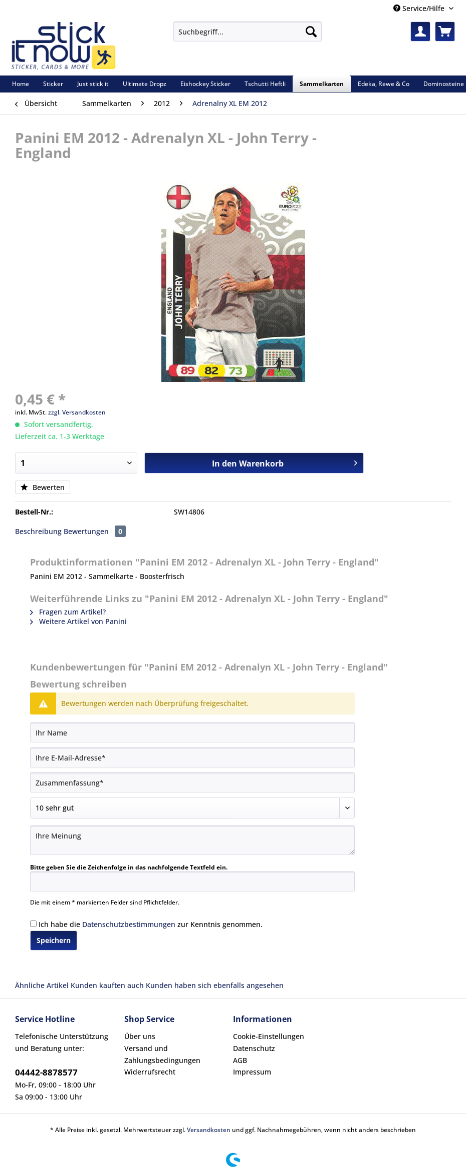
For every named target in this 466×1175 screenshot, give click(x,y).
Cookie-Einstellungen (268, 1036)
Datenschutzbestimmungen (128, 924)
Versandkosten (208, 1130)
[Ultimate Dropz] (144, 84)
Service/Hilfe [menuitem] (419, 8)
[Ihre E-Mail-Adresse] (192, 758)
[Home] (20, 84)
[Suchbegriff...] (247, 32)
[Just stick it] (93, 84)
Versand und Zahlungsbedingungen (162, 1054)
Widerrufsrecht (149, 1071)
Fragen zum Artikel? (68, 611)
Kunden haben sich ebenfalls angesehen (215, 985)
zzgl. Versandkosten (77, 412)
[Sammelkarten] (322, 84)
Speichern (54, 940)
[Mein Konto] (420, 32)
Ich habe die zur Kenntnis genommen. (151, 924)
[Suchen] (311, 32)
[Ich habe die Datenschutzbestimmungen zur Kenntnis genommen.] (33, 923)
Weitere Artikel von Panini (78, 621)
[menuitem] (247, 36)
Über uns (139, 1036)
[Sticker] (53, 84)
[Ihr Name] (192, 732)
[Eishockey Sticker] (205, 84)
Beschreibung (38, 531)
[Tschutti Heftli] (265, 84)
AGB (240, 1060)
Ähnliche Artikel (42, 985)
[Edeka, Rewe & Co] (383, 84)
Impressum (252, 1071)
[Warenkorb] (445, 32)
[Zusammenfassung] (192, 782)
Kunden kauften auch (107, 985)
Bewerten (43, 487)
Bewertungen (95, 531)
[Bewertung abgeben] (192, 808)
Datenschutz (254, 1048)
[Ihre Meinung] (192, 840)
